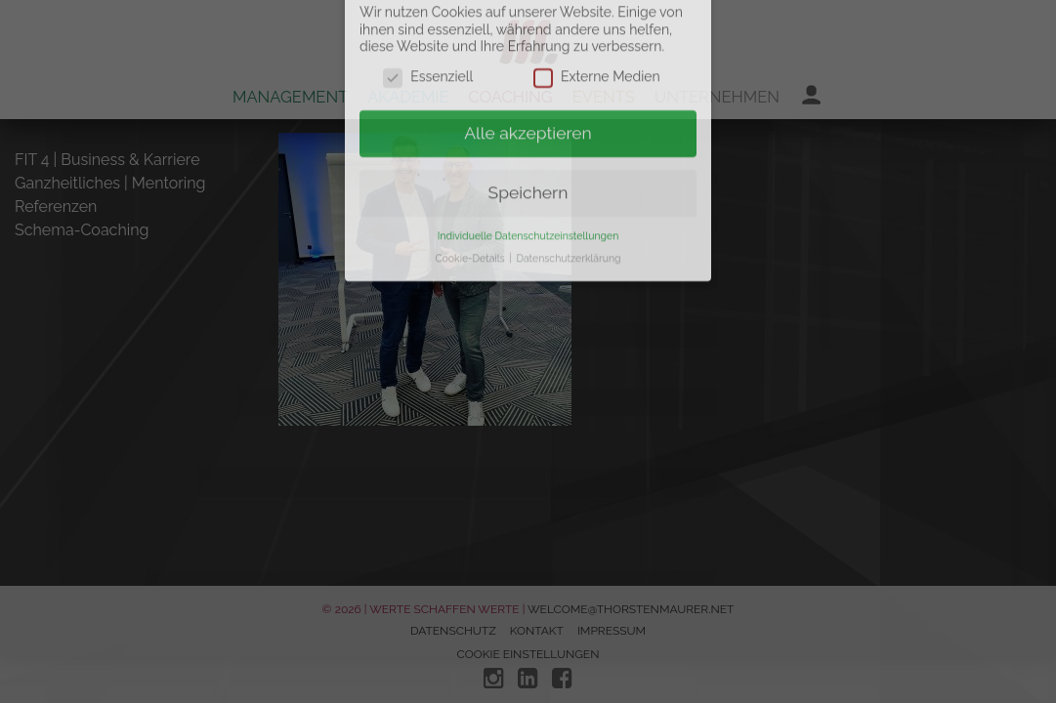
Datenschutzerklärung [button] (568, 215)
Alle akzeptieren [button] (528, 90)
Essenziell (428, 34)
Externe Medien (596, 34)
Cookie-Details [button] (471, 215)
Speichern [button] (528, 149)
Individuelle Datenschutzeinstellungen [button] (528, 192)
